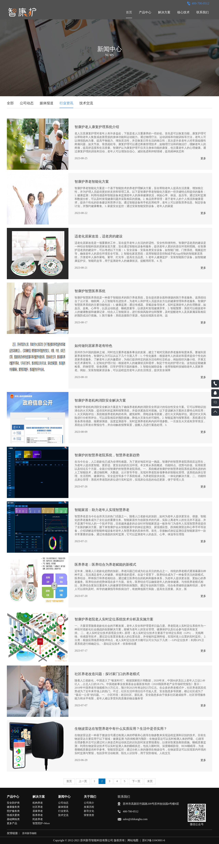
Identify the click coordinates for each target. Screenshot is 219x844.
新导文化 (89, 811)
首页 (129, 12)
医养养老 (38, 815)
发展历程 (89, 807)
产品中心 (145, 12)
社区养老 (38, 807)
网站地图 (132, 840)
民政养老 (38, 819)
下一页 (136, 781)
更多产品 (12, 823)
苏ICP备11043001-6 (153, 840)
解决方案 (164, 12)
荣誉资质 (89, 815)
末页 (150, 781)
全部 (10, 103)
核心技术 (183, 12)
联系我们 (202, 12)
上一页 (83, 781)
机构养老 (38, 802)
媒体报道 (46, 103)
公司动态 (27, 103)
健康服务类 (13, 807)
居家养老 (38, 811)
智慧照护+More (41, 823)
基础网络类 (13, 819)
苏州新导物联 (29, 833)
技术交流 (86, 103)
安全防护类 (13, 802)
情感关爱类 (13, 815)
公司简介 (89, 802)
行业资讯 (66, 103)
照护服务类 (13, 811)
